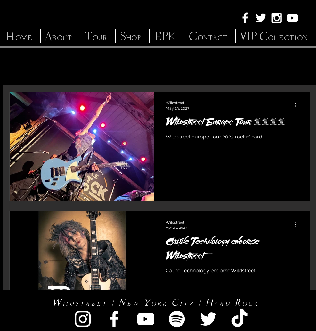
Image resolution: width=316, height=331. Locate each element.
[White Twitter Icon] (261, 18)
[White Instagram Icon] (277, 18)
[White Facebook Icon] (245, 18)
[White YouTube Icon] (292, 18)
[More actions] (297, 105)
